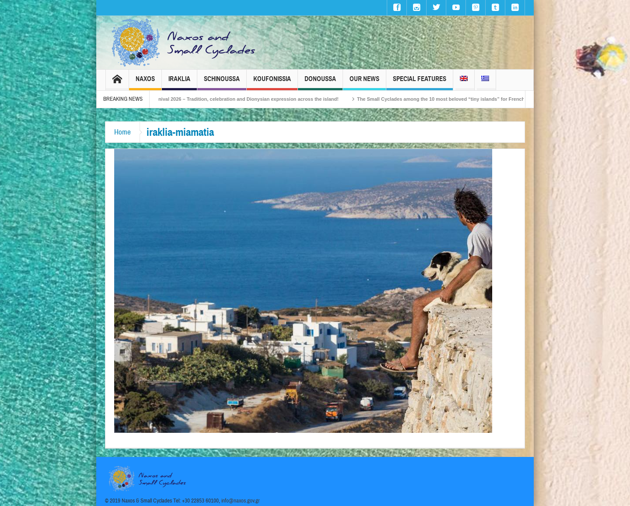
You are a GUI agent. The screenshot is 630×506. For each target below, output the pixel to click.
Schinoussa (221, 82)
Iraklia (179, 82)
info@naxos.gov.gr (240, 500)
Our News (364, 82)
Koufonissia (272, 82)
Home (122, 132)
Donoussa (320, 82)
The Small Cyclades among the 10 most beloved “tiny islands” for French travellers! (460, 99)
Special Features (419, 82)
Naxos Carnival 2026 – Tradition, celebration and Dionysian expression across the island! (244, 99)
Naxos (145, 82)
